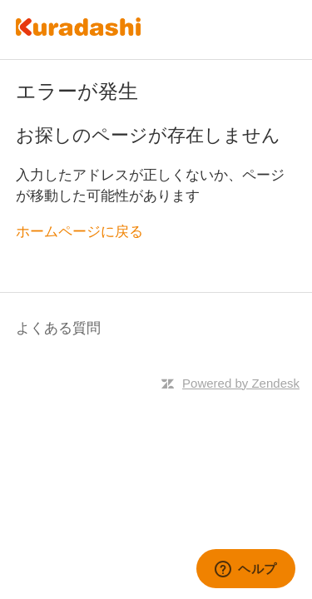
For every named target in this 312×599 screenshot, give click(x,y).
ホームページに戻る (79, 232)
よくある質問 (58, 328)
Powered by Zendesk (241, 383)
